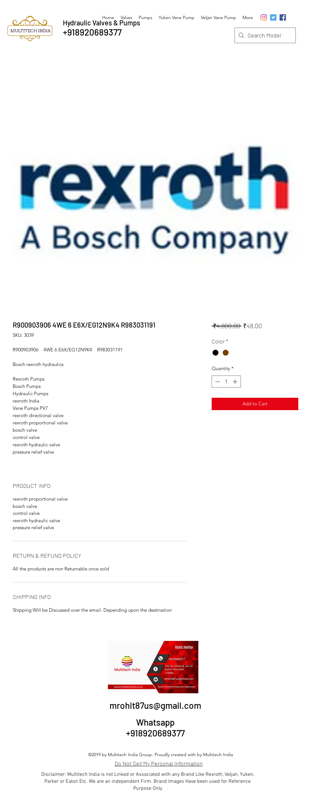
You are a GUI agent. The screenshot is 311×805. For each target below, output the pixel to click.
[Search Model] (265, 35)
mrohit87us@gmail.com (155, 705)
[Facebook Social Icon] (283, 17)
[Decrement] (217, 382)
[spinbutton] (226, 382)
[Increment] (235, 382)
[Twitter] (273, 17)
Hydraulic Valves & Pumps (101, 22)
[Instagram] (264, 17)
